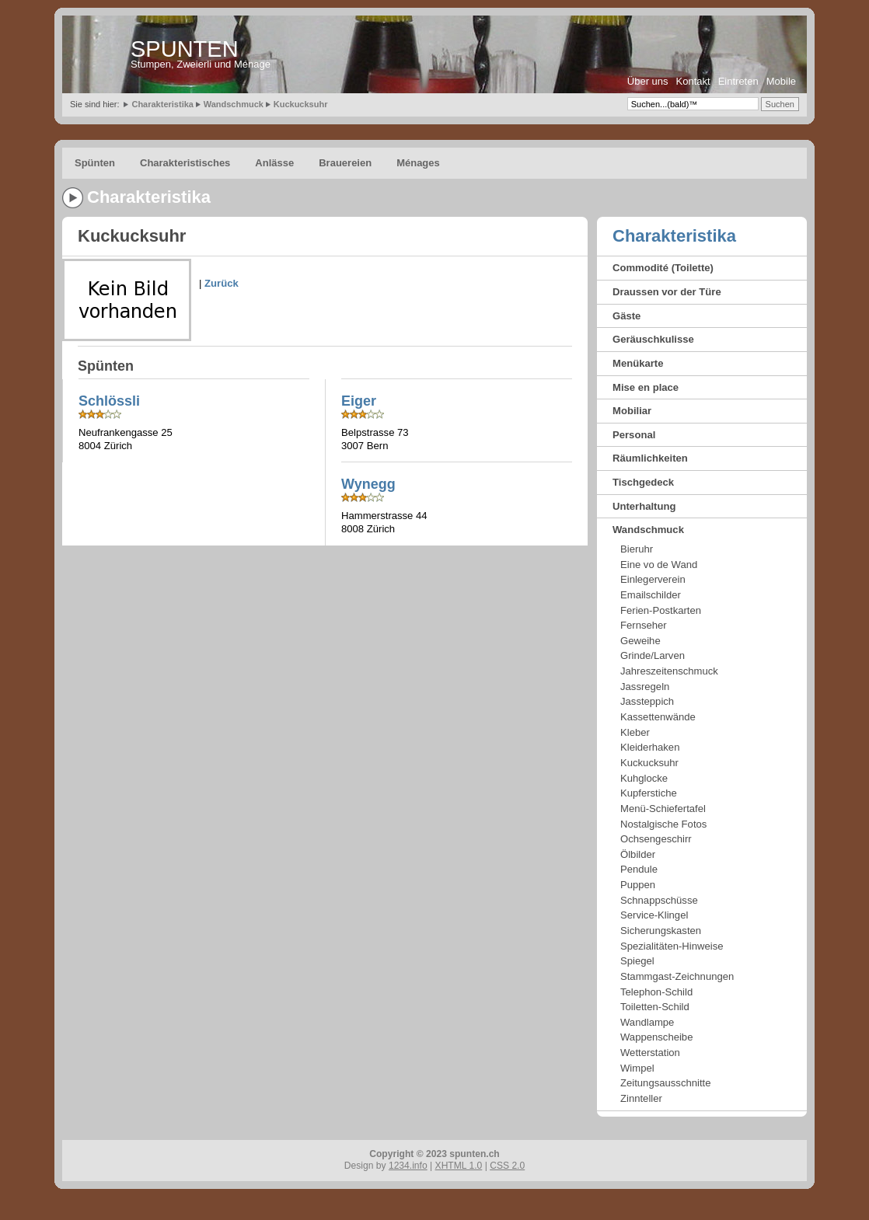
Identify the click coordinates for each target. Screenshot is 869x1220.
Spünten (95, 163)
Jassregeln (644, 686)
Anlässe (274, 163)
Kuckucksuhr (301, 104)
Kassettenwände (658, 717)
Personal (633, 435)
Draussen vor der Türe (666, 292)
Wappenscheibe (656, 1037)
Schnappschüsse (659, 900)
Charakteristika (162, 104)
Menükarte (638, 363)
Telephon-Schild (656, 992)
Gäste (626, 316)
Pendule (639, 869)
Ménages (418, 163)
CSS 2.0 (507, 1165)
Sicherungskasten (660, 930)
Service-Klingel (654, 915)
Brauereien (345, 163)
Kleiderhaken (649, 747)
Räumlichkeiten (650, 458)
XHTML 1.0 (459, 1165)
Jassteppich (647, 701)
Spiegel (637, 961)
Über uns (647, 81)
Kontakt (693, 81)
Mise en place (645, 387)
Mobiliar (631, 411)
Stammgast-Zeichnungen (677, 976)
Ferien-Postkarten (660, 610)
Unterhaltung (643, 506)
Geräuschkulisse (653, 339)
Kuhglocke (644, 778)
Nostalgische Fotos (663, 824)
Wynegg (368, 484)
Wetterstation (650, 1052)
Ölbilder (637, 854)
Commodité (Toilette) (663, 268)
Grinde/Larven (652, 655)
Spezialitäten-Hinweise (671, 946)
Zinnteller (641, 1098)
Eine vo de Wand (658, 564)
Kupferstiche (648, 793)
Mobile (781, 81)
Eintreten (738, 81)
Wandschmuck (233, 104)
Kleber (635, 732)
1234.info (408, 1165)
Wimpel (637, 1068)
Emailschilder (650, 595)
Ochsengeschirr (656, 839)
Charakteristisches (185, 163)
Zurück (221, 283)
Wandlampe (647, 1022)
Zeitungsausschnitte (665, 1083)
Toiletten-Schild (654, 1007)
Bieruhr (636, 549)
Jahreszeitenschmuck (669, 671)
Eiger (358, 401)
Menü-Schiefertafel (663, 808)
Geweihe (640, 641)
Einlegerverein (653, 579)
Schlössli (109, 401)
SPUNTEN (185, 49)
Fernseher (643, 625)
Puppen (637, 885)
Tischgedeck (643, 482)
